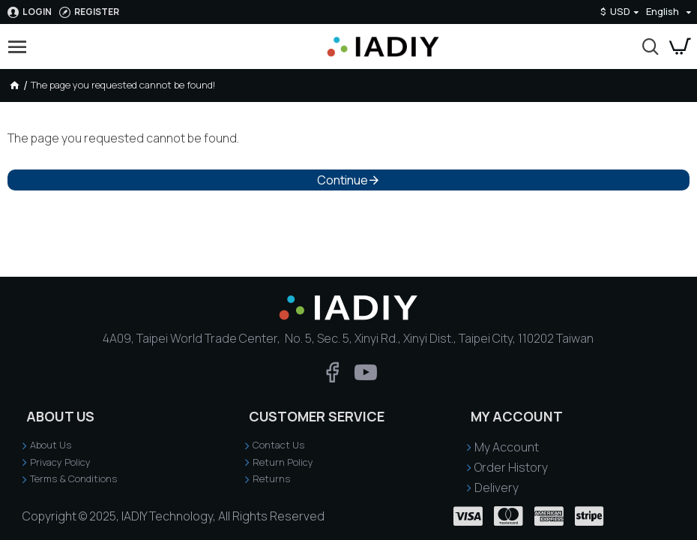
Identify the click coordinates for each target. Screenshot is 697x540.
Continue (342, 180)
